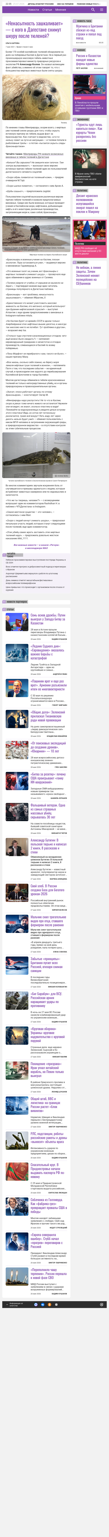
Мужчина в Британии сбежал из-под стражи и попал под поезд (89, 32)
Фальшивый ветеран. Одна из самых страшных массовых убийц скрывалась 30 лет (48, 881)
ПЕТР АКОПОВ (82, 68)
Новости (42, 9)
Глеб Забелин (61, 802)
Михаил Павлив (60, 1197)
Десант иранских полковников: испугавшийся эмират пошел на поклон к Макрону (87, 203)
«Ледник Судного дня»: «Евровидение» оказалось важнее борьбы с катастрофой (47, 652)
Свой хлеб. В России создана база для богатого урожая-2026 (47, 960)
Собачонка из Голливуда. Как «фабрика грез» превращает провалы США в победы (49, 1381)
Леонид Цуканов (59, 1232)
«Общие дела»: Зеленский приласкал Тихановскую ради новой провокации (48, 751)
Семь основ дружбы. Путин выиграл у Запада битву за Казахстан (48, 619)
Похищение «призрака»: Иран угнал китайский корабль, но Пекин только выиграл (47, 1210)
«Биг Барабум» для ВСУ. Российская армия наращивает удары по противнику (46, 1105)
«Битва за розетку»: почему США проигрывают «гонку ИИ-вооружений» (48, 813)
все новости (81, 43)
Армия (78, 98)
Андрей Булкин (60, 674)
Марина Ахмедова (58, 949)
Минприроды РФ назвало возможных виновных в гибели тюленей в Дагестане (34, 155)
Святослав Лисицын (57, 1368)
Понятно (95, 1514)
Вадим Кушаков (59, 639)
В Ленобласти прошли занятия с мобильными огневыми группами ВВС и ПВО (89, 106)
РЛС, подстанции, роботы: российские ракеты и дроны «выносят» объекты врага (49, 1313)
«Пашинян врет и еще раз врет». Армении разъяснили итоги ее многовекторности (49, 685)
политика (82, 190)
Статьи (56, 9)
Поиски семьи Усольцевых (91, 4)
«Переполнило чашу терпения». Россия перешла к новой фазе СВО (49, 1484)
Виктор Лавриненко (58, 1267)
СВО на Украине (65, 4)
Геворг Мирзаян (59, 705)
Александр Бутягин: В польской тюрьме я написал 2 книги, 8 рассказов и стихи (49, 916)
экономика (83, 119)
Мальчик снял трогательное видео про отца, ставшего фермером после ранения (48, 1026)
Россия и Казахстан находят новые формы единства (88, 59)
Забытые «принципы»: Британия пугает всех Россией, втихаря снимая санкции (46, 1070)
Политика (79, 243)
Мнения (69, 9)
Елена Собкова (60, 1057)
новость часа (84, 21)
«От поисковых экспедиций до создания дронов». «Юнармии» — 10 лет (48, 782)
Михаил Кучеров (59, 903)
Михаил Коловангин (57, 1092)
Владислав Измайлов (57, 771)
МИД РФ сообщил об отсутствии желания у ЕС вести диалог (88, 251)
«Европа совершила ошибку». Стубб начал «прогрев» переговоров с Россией (47, 1451)
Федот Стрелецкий (58, 1403)
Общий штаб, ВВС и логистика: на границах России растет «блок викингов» (45, 1245)
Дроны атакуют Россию (41, 4)
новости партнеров (17, 602)
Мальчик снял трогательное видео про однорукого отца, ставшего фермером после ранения (46, 1039)
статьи (10, 609)
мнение (81, 50)
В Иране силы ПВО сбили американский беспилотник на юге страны (88, 177)
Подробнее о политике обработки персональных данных (58, 1516)
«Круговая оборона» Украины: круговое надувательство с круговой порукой (48, 1175)
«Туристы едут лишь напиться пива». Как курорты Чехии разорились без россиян (89, 132)
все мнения (98, 68)
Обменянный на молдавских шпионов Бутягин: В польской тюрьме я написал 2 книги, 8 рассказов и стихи (46, 931)
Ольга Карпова (12, 43)
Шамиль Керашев (59, 833)
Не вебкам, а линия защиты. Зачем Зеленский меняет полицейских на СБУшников (88, 275)
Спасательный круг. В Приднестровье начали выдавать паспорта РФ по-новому (48, 1346)
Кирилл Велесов (59, 980)
